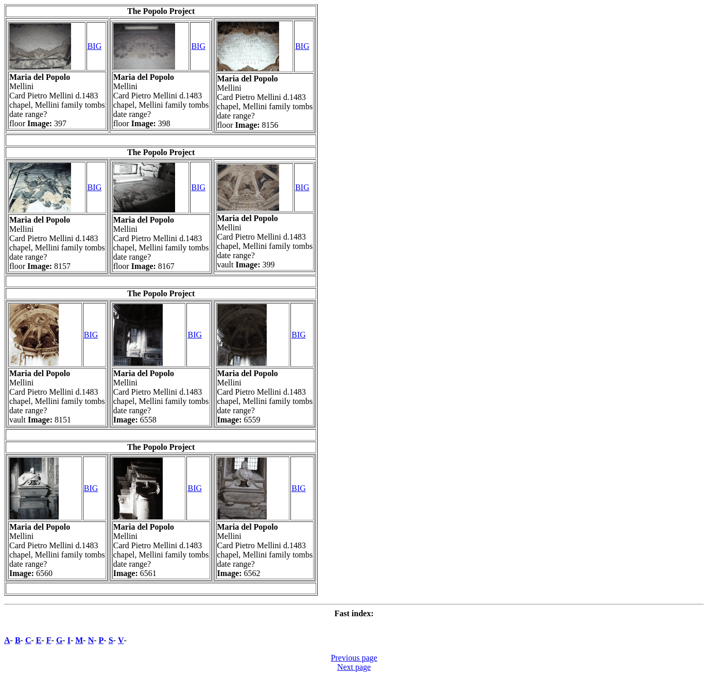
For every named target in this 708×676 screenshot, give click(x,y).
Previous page (354, 657)
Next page (354, 667)
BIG (95, 46)
